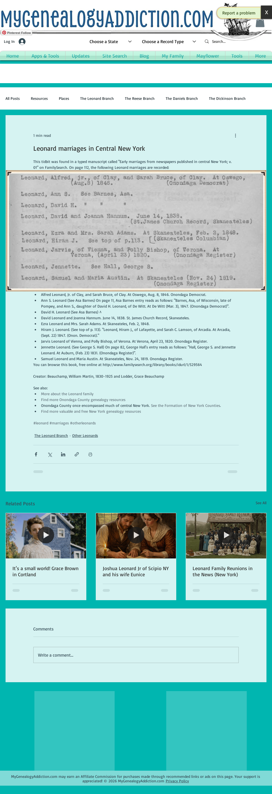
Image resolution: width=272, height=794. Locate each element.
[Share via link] (76, 454)
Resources (39, 98)
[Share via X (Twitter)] (49, 454)
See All (261, 502)
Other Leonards (85, 435)
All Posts (13, 98)
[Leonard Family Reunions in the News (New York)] (226, 535)
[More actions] (235, 135)
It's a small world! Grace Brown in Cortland (45, 571)
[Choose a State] (111, 41)
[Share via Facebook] (36, 454)
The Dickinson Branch (227, 98)
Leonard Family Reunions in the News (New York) (223, 571)
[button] (239, 13)
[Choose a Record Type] (169, 41)
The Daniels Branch (182, 98)
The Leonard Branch (97, 98)
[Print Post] (90, 454)
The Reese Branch (140, 98)
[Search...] (236, 41)
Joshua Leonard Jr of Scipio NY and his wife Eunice (136, 571)
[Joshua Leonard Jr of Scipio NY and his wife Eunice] (136, 535)
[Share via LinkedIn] (63, 454)
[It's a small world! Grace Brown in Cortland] (46, 535)
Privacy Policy (177, 780)
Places (64, 98)
